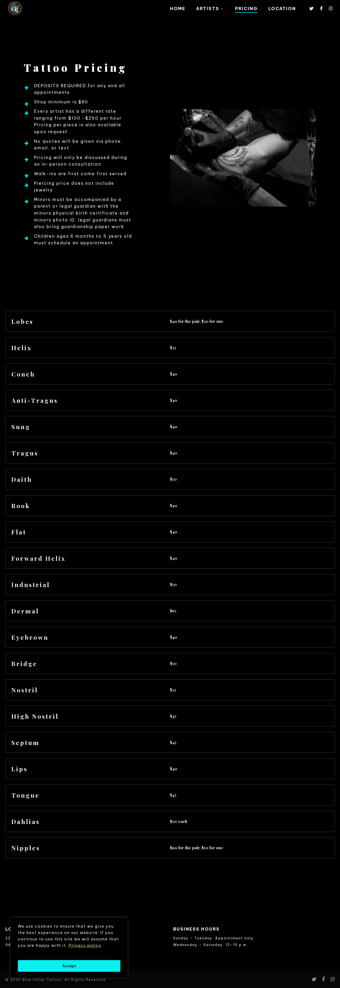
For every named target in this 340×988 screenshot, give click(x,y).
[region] (69, 947)
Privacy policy (85, 945)
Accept (69, 966)
